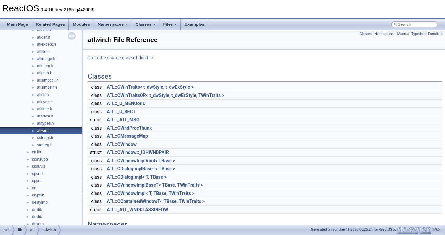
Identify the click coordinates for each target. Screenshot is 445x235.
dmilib (37, 209)
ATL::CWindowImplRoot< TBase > (141, 160)
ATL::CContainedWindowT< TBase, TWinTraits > (156, 201)
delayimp (40, 202)
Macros (403, 34)
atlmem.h (45, 66)
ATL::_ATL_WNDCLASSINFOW (137, 209)
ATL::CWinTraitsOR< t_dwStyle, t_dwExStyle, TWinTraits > (165, 95)
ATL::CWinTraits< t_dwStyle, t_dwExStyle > (150, 87)
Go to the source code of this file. (120, 57)
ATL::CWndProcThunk (129, 128)
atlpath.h (44, 73)
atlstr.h (43, 94)
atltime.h (44, 109)
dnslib (37, 216)
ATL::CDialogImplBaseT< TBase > (141, 168)
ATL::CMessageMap (127, 136)
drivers (38, 224)
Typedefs (418, 34)
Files (170, 24)
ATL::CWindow (122, 144)
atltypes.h (45, 123)
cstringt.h (45, 137)
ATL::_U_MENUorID (126, 103)
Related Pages (50, 24)
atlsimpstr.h (47, 87)
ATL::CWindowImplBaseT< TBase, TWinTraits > (155, 185)
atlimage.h (46, 58)
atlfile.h (43, 51)
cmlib (36, 152)
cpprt (36, 181)
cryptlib (38, 195)
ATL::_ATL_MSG (123, 119)
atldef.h (43, 37)
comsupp (40, 159)
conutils (38, 166)
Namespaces (113, 24)
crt (34, 188)
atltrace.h (45, 116)
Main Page (17, 24)
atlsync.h (44, 102)
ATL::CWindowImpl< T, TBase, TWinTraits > (150, 193)
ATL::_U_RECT (121, 111)
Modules (81, 24)
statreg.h (44, 145)
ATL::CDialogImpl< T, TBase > (137, 177)
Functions (435, 34)
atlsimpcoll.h (48, 80)
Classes (145, 24)
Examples (194, 24)
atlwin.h (44, 130)
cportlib (38, 173)
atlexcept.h (46, 44)
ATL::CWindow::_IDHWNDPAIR (138, 152)
